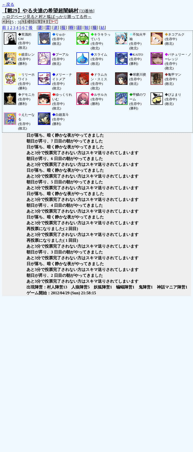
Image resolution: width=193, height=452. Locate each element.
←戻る (8, 4)
